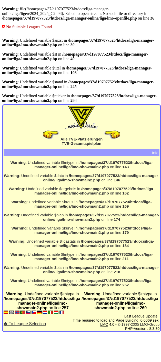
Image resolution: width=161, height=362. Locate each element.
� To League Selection (25, 324)
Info (155, 152)
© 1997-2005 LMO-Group (138, 324)
